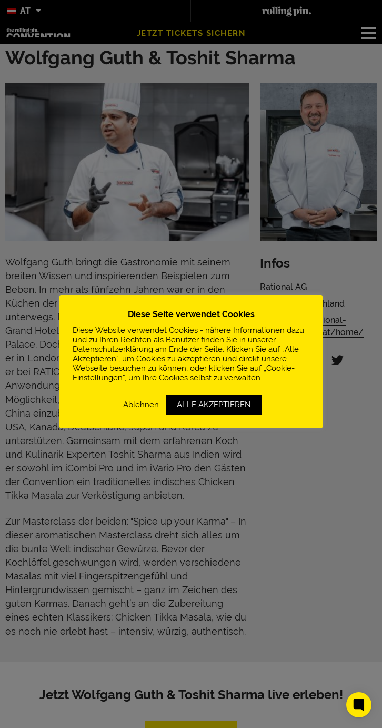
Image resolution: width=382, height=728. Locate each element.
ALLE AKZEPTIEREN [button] (214, 404)
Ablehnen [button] (141, 404)
